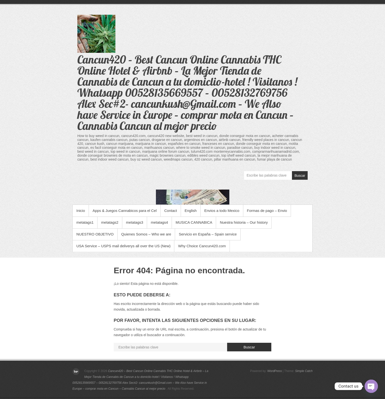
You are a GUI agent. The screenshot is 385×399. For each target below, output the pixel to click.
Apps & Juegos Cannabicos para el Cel (125, 210)
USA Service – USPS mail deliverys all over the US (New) (123, 246)
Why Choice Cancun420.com (202, 246)
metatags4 (159, 222)
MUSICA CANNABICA (194, 222)
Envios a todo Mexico (221, 210)
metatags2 (109, 222)
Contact (170, 210)
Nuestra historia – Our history (244, 222)
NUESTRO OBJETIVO (95, 234)
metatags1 (85, 222)
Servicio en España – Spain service (208, 234)
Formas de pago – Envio (267, 210)
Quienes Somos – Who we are (146, 234)
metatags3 (134, 222)
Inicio (80, 210)
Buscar (299, 176)
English (191, 210)
